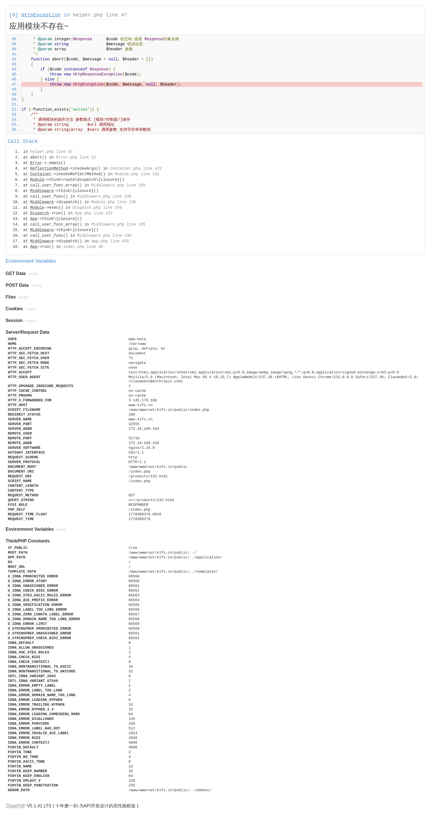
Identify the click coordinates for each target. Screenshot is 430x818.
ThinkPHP (16, 805)
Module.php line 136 (113, 202)
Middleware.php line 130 (104, 196)
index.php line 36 (83, 247)
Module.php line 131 (137, 174)
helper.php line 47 (100, 15)
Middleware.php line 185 (118, 185)
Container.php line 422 (136, 168)
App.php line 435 (110, 241)
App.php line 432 (93, 213)
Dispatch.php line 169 (97, 207)
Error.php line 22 (76, 157)
